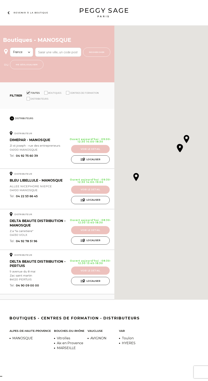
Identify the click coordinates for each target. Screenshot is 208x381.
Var (122, 330)
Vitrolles (63, 338)
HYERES (128, 343)
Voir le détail (90, 149)
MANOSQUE (22, 338)
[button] (180, 148)
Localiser (94, 159)
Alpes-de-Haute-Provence (30, 330)
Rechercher (97, 52)
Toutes (35, 92)
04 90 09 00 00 (27, 285)
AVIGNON (98, 338)
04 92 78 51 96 (26, 241)
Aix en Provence (70, 343)
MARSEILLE (66, 348)
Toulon (128, 338)
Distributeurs (39, 98)
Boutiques (54, 92)
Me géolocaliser (27, 64)
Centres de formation (84, 92)
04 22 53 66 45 (27, 196)
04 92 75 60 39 (27, 156)
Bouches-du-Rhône (69, 330)
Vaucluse (95, 330)
